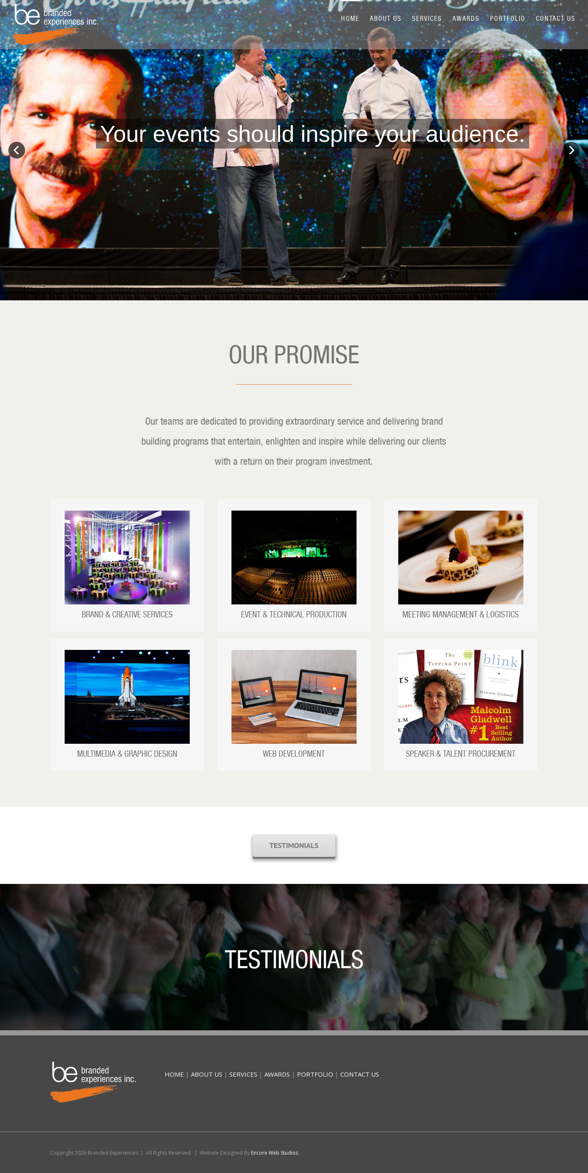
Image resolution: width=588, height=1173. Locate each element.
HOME (174, 1074)
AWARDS (277, 1074)
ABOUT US (206, 1074)
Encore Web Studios (274, 1152)
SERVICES (243, 1074)
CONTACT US (359, 1074)
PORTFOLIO (315, 1074)
